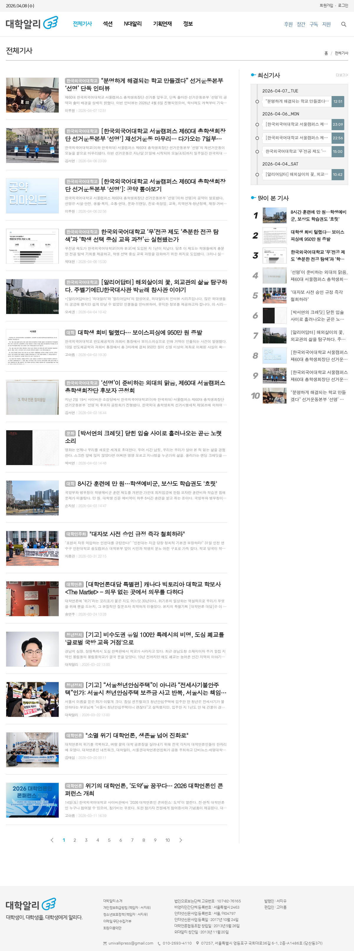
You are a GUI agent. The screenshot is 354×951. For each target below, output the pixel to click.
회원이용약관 (112, 928)
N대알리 (132, 24)
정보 (188, 24)
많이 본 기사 (273, 197)
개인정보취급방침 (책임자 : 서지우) (127, 908)
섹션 (107, 24)
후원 (288, 24)
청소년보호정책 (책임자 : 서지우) (125, 915)
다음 (180, 840)
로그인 (343, 6)
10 (167, 840)
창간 (301, 24)
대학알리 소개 (112, 901)
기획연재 (162, 24)
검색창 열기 (343, 24)
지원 (326, 24)
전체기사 (82, 24)
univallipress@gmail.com (131, 943)
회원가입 (326, 6)
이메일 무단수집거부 (117, 921)
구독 (313, 24)
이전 (52, 840)
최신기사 (269, 75)
